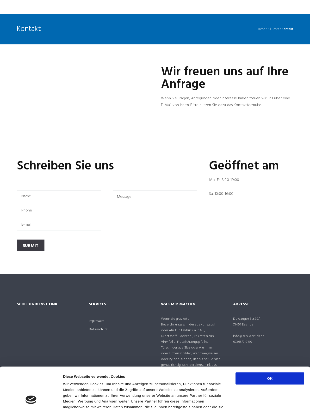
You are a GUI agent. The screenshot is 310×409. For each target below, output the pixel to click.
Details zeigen (255, 399)
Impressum (96, 321)
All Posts (273, 29)
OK (270, 340)
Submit (31, 245)
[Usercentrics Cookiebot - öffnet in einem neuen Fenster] (31, 399)
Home (261, 29)
